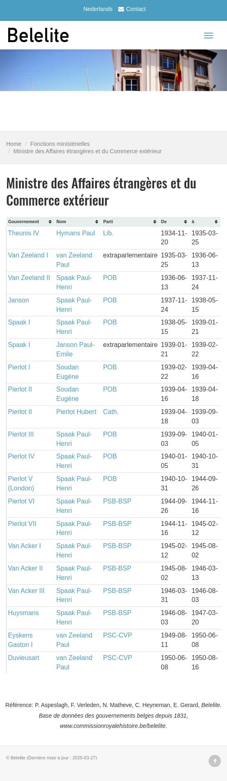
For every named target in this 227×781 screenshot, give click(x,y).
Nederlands (98, 9)
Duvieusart (23, 657)
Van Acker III (26, 590)
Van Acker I (24, 545)
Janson (18, 300)
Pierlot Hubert (76, 411)
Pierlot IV (21, 456)
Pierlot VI (21, 501)
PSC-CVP (117, 635)
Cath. (111, 411)
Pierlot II (20, 389)
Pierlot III (21, 434)
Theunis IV (23, 233)
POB (110, 277)
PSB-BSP (117, 501)
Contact (131, 9)
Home (13, 144)
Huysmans (23, 612)
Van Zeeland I (28, 255)
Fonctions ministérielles (60, 144)
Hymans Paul (75, 233)
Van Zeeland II (29, 277)
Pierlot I (19, 367)
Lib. (108, 233)
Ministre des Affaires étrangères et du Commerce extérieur (87, 151)
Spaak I (19, 322)
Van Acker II (25, 568)
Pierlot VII (22, 523)
